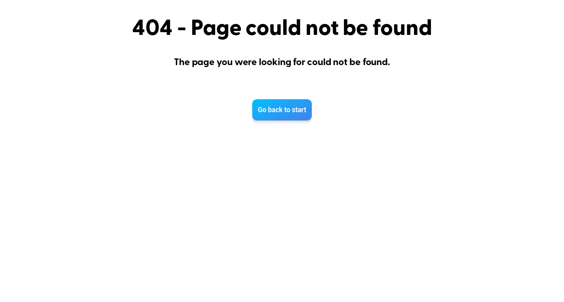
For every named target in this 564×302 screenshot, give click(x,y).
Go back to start (282, 110)
